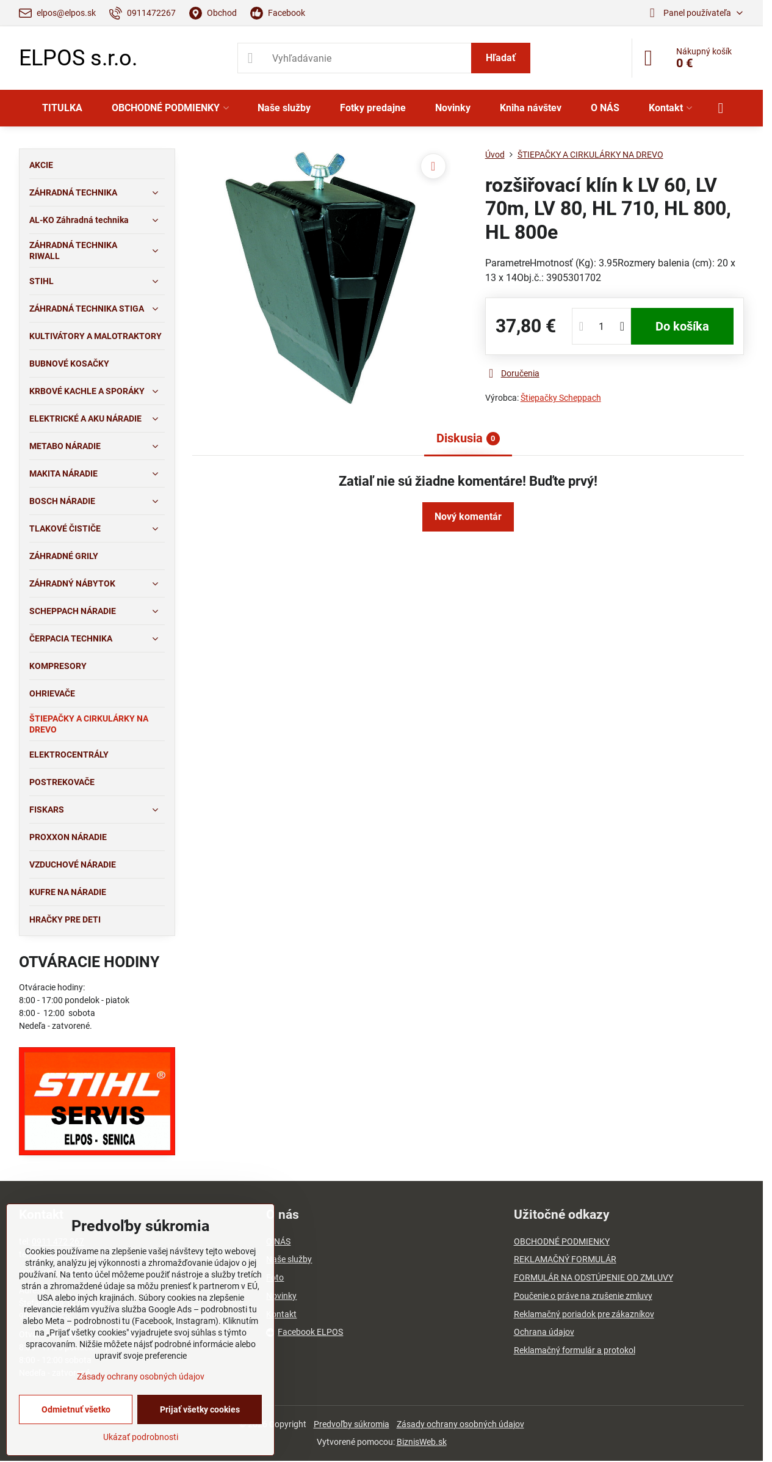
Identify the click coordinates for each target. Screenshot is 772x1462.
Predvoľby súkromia (351, 1424)
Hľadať (501, 58)
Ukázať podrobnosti (140, 1437)
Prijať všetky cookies (200, 1409)
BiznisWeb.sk (422, 1442)
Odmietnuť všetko (75, 1409)
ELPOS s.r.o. (78, 58)
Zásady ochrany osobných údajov (460, 1424)
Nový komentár (468, 516)
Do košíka (682, 326)
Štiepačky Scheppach (561, 398)
